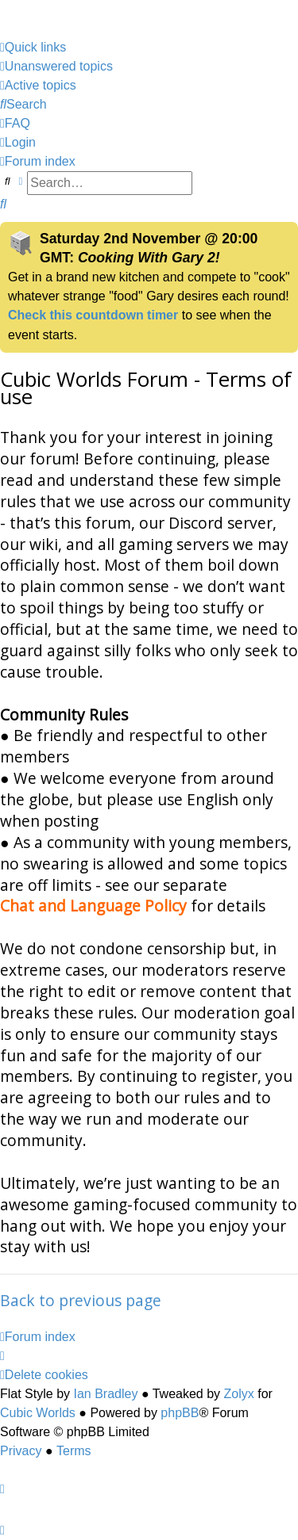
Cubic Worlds (37, 1413)
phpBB (180, 1413)
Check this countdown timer (93, 315)
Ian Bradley (105, 1394)
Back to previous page (80, 1300)
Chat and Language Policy (93, 906)
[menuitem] (56, 66)
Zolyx (239, 1394)
